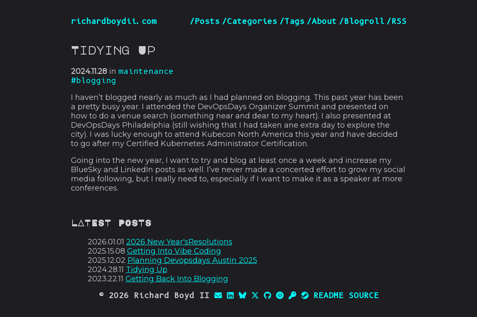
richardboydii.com (113, 21)
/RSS (396, 21)
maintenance (146, 71)
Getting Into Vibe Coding (174, 251)
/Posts (205, 21)
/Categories (249, 21)
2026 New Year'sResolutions (179, 241)
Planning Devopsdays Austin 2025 (192, 260)
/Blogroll (361, 21)
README (328, 295)
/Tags (292, 21)
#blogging (93, 80)
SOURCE (364, 295)
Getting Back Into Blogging (176, 278)
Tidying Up (146, 269)
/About (322, 21)
